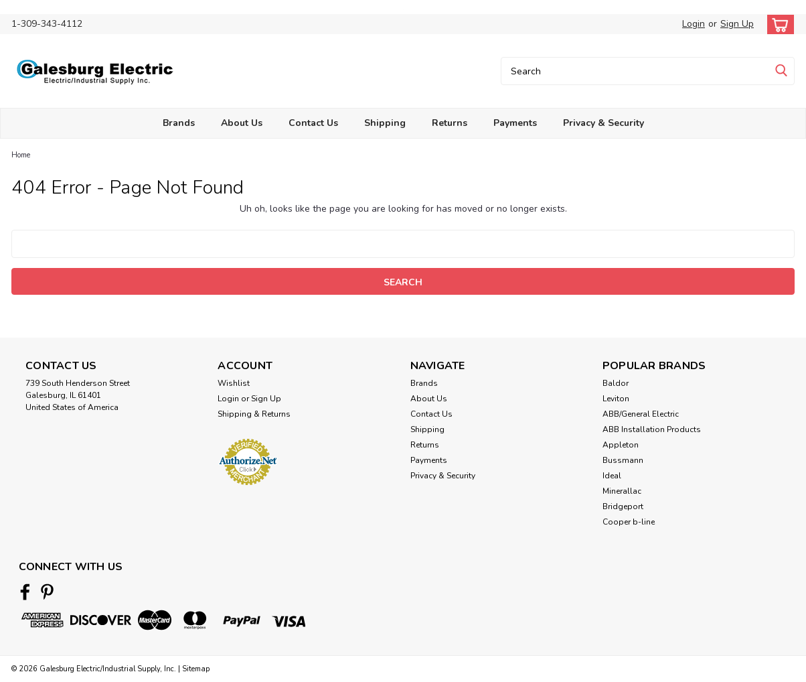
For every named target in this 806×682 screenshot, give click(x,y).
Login (693, 23)
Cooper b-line (628, 522)
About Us (241, 123)
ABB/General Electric (640, 414)
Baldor (615, 383)
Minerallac (621, 491)
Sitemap (196, 669)
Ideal (611, 475)
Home (20, 155)
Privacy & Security (603, 123)
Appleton (620, 444)
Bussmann (622, 460)
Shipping (385, 123)
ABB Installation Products (651, 429)
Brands (179, 123)
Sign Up (737, 23)
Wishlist (234, 383)
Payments (515, 123)
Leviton (615, 398)
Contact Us (313, 123)
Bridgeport (622, 506)
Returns (449, 123)
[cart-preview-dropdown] (777, 24)
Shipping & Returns (254, 414)
